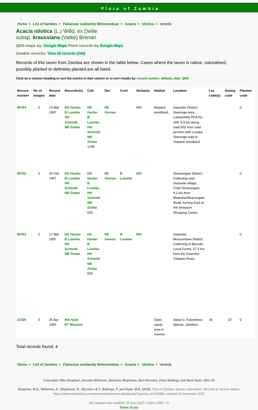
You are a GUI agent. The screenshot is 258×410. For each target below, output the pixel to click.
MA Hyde (71, 319)
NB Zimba (72, 127)
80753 (21, 234)
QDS (185, 78)
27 (230, 319)
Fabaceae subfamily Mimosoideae (91, 24)
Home (22, 24)
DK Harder (72, 107)
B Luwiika (72, 112)
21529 (21, 319)
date (177, 78)
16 (211, 319)
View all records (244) (66, 53)
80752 (21, 173)
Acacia (130, 24)
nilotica (148, 24)
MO (139, 107)
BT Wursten (73, 324)
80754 (21, 107)
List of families (45, 24)
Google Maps (55, 45)
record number (148, 78)
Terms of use (129, 407)
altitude (166, 78)
